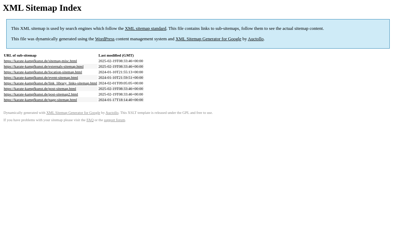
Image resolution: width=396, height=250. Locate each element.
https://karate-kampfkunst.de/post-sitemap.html (40, 88)
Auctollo (256, 38)
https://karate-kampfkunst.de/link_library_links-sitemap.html (50, 83)
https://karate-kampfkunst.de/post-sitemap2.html (41, 94)
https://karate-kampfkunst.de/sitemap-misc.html (40, 61)
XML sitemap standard (145, 28)
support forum (114, 120)
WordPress (105, 38)
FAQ (90, 120)
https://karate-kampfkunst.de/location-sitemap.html (43, 72)
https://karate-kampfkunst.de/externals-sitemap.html (44, 66)
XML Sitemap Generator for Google (208, 38)
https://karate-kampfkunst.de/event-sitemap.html (41, 77)
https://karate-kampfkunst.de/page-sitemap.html (40, 100)
